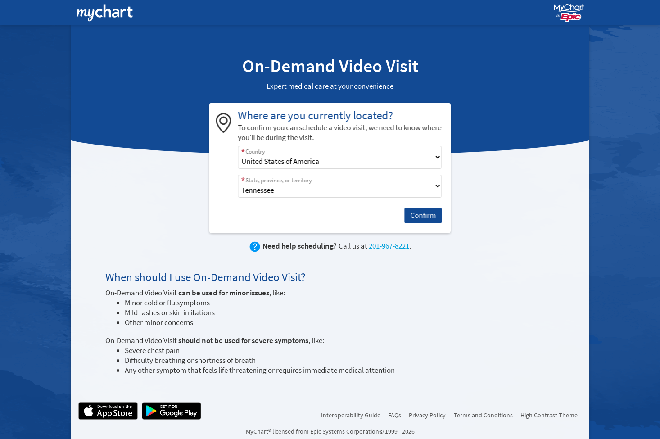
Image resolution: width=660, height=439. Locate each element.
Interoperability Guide (350, 415)
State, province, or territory (279, 180)
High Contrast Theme (549, 415)
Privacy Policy (427, 415)
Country (255, 151)
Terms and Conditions (483, 415)
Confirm (423, 215)
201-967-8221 (389, 246)
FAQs (394, 415)
